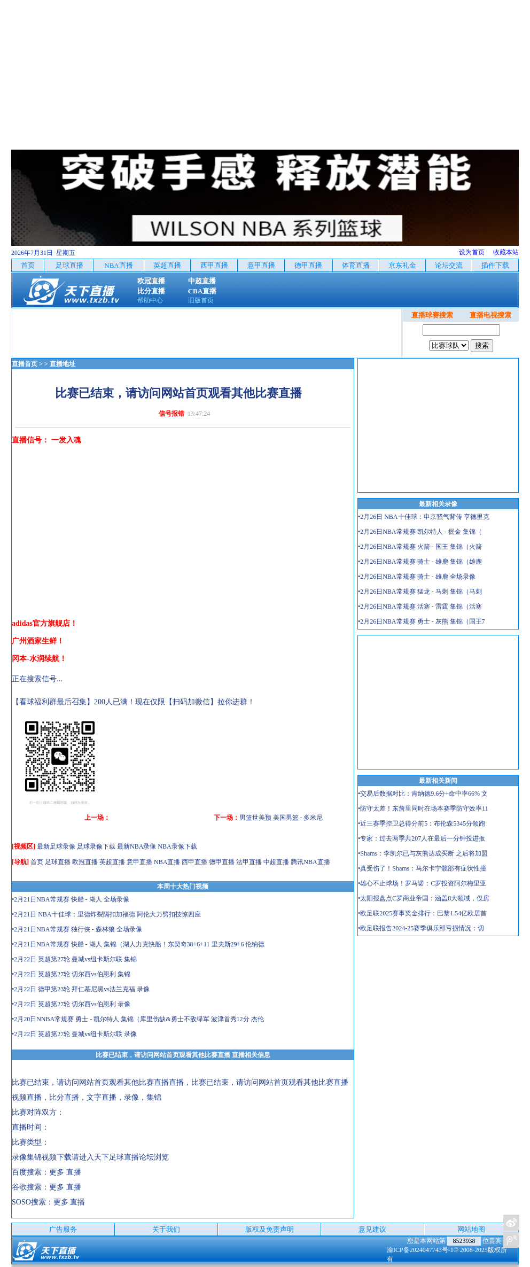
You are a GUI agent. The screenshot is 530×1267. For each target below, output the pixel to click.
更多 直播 (65, 1172)
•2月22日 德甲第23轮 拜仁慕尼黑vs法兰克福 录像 (81, 989)
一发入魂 (66, 440)
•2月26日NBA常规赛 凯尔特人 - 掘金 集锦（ (420, 531)
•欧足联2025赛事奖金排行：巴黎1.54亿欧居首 (422, 913)
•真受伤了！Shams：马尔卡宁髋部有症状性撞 (422, 868)
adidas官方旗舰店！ (44, 623)
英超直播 (112, 862)
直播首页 (24, 364)
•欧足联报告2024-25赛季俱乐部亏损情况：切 (421, 928)
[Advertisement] (265, 75)
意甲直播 (139, 862)
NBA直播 (167, 862)
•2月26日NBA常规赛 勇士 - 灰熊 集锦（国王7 (421, 621)
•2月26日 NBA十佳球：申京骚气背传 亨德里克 (423, 516)
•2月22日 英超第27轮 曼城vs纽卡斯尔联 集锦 (74, 959)
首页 (36, 862)
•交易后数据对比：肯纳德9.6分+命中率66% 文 (423, 793)
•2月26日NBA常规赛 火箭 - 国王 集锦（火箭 (420, 546)
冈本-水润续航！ (39, 659)
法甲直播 (249, 862)
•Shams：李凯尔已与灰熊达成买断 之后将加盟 (423, 853)
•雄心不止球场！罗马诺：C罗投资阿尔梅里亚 (422, 883)
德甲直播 (222, 862)
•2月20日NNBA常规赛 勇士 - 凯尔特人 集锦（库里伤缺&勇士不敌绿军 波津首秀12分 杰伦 (138, 1019)
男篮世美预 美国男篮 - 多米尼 (281, 817)
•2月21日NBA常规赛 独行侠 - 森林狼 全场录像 (77, 929)
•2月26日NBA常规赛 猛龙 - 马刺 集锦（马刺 (420, 591)
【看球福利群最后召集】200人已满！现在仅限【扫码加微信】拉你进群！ (133, 702)
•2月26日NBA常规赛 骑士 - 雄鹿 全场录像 (417, 576)
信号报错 (171, 413)
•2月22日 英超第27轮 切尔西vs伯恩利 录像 (71, 1004)
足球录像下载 (96, 846)
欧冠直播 (85, 862)
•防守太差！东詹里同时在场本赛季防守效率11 (423, 808)
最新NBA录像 (136, 846)
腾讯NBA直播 (310, 862)
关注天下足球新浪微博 (511, 1223)
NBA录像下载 (177, 846)
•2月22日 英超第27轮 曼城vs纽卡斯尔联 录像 (74, 1034)
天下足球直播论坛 (124, 1157)
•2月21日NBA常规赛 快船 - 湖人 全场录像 (70, 899)
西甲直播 (194, 862)
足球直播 (58, 862)
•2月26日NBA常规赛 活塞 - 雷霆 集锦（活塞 (420, 606)
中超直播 (276, 862)
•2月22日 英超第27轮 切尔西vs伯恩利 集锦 (71, 974)
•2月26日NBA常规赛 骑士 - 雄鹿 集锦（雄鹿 (420, 561)
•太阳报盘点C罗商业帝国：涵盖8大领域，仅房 (423, 898)
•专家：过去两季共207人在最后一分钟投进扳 (421, 838)
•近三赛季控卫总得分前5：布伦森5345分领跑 (421, 823)
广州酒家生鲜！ (38, 641)
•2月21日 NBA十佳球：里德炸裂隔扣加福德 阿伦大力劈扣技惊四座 (106, 914)
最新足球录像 (56, 846)
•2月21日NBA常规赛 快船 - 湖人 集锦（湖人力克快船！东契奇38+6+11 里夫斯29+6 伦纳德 (138, 944)
